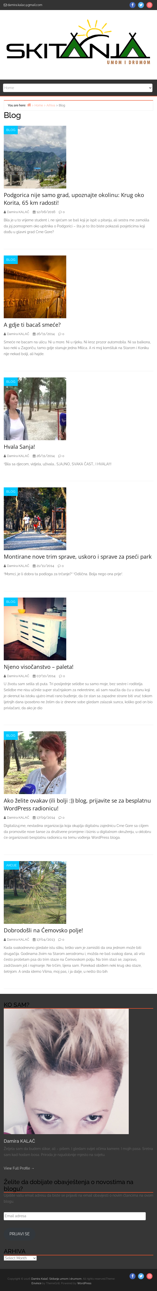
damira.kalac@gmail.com (25, 5)
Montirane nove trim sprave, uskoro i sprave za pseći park (78, 556)
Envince (36, 1283)
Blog (10, 130)
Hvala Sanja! (19, 446)
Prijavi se (20, 1234)
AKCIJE (11, 865)
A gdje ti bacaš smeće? (32, 324)
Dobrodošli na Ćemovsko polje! (43, 930)
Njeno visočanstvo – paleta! (39, 666)
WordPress (84, 1283)
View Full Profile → (19, 1168)
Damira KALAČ (19, 1141)
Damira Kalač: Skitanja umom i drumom (56, 1278)
